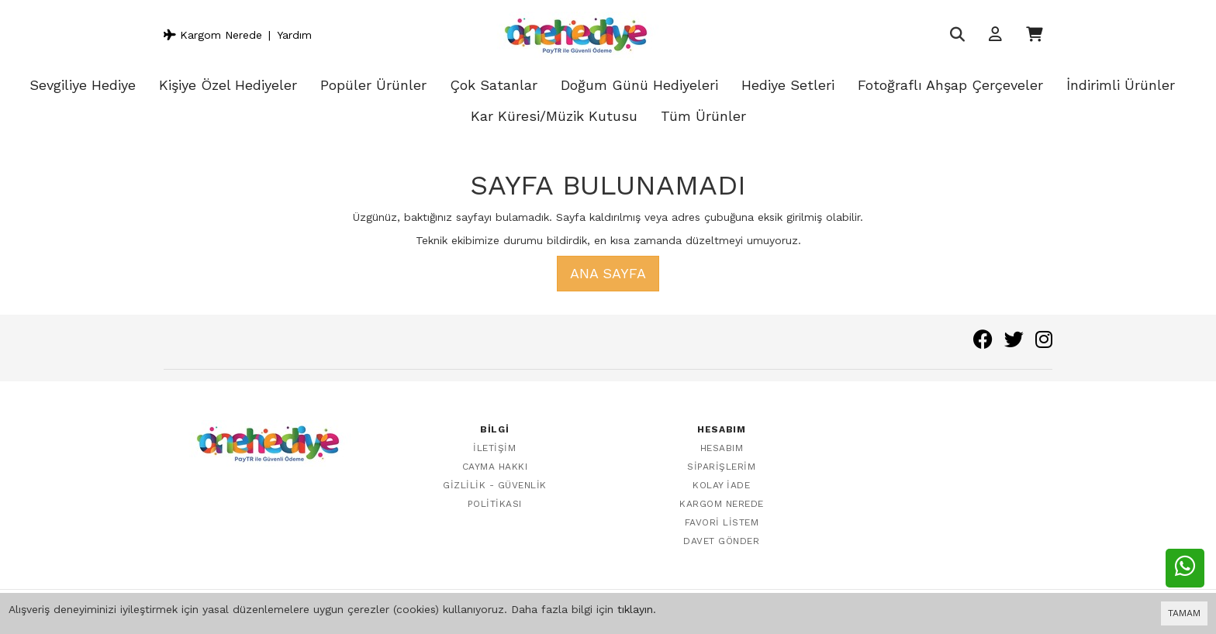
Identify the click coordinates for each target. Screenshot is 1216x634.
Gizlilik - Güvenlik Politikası (495, 494)
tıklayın (635, 609)
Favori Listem (722, 522)
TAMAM (1184, 613)
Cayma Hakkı (495, 466)
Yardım (294, 35)
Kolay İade (721, 485)
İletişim (494, 448)
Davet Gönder (721, 541)
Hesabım (722, 448)
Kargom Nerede (213, 35)
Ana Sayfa (608, 273)
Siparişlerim (721, 466)
